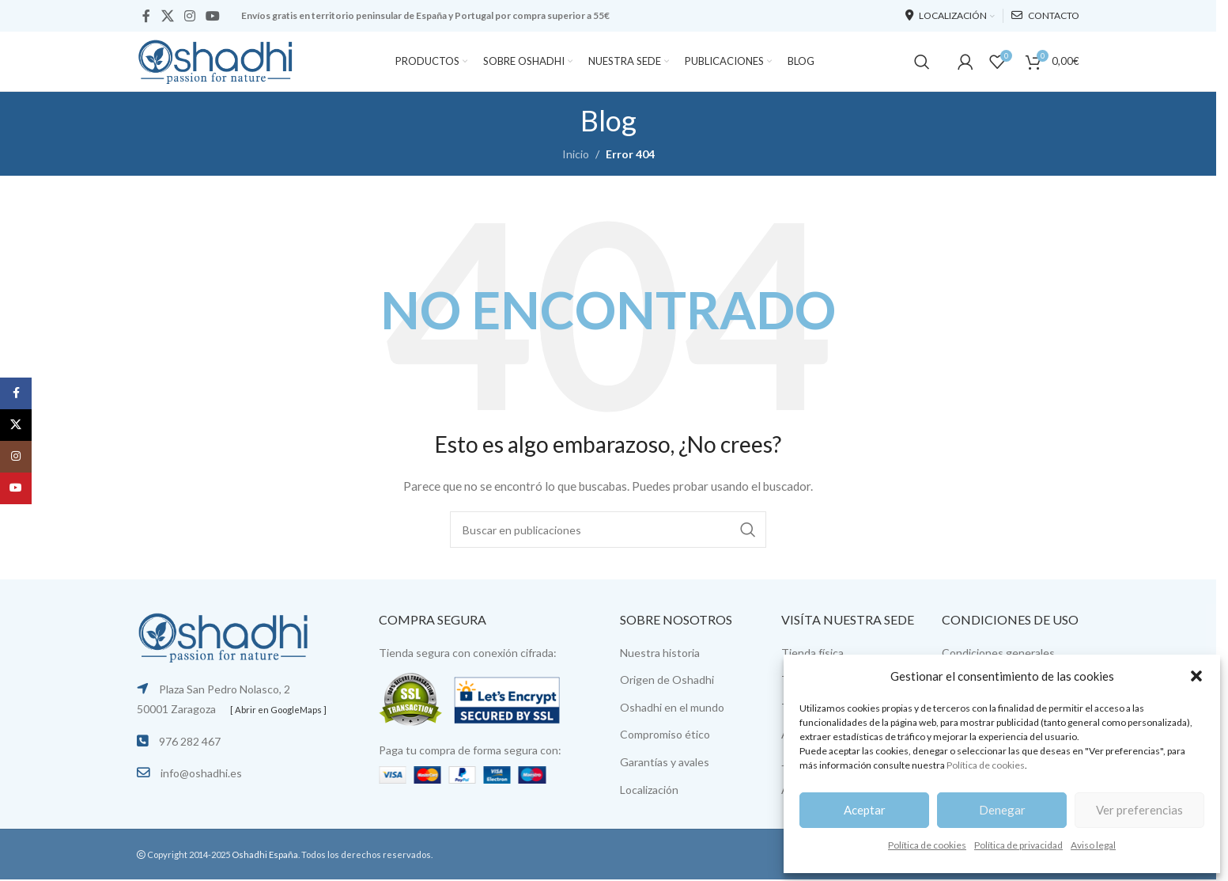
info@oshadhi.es (201, 773)
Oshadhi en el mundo (672, 707)
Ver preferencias (1139, 810)
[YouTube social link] (213, 16)
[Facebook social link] (146, 16)
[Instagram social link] (189, 16)
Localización (649, 789)
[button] (1196, 676)
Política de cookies (986, 765)
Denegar (1002, 810)
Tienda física (812, 652)
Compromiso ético (665, 734)
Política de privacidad (1018, 845)
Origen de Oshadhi (667, 679)
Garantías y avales (664, 762)
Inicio (575, 154)
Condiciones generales (998, 652)
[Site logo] (216, 59)
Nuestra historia (660, 652)
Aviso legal (1093, 845)
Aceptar (865, 810)
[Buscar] (922, 62)
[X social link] (167, 16)
